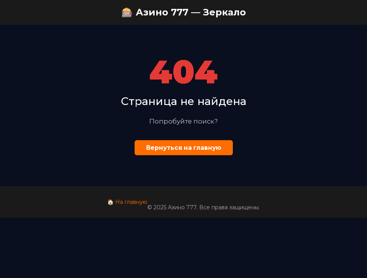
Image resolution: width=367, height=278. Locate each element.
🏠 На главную (127, 202)
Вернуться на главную (183, 147)
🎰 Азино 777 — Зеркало (183, 12)
